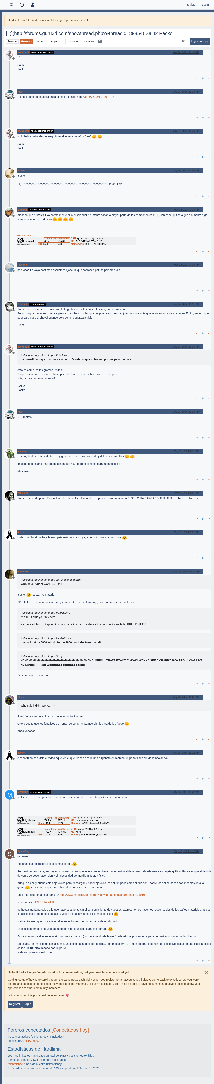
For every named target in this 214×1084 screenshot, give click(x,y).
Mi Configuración (26, 235)
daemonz (22, 571)
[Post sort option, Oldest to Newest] (183, 41)
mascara (22, 451)
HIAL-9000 (33, 1040)
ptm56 (21, 170)
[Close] (206, 972)
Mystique (22, 792)
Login (27, 1004)
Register (14, 1004)
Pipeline (22, 264)
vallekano (23, 493)
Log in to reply (200, 41)
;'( (18, 57)
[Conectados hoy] (70, 1030)
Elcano (21, 697)
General (26, 41)
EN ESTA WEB (44, 902)
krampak (22, 209)
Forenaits (22, 304)
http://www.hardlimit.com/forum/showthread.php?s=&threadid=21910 (102, 894)
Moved (12, 41)
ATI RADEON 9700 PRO (98, 96)
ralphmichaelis (16, 1064)
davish (21, 532)
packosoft (23, 52)
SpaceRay (23, 851)
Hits (19, 91)
